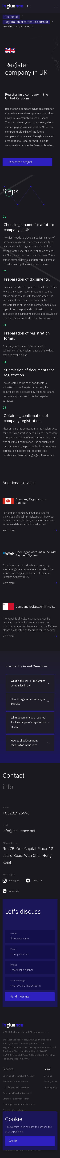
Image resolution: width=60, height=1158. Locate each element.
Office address (10, 843)
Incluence (11, 17)
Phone (6, 807)
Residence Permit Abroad (15, 1081)
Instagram (14, 880)
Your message (17, 980)
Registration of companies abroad (26, 22)
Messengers (9, 874)
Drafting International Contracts (19, 1104)
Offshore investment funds (16, 1098)
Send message (19, 996)
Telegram (37, 880)
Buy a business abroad (14, 1110)
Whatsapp (14, 890)
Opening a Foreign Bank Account (19, 1075)
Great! (13, 1141)
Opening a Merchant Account (17, 1093)
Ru (28, 6)
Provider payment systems (16, 1087)
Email (5, 825)
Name (13, 933)
